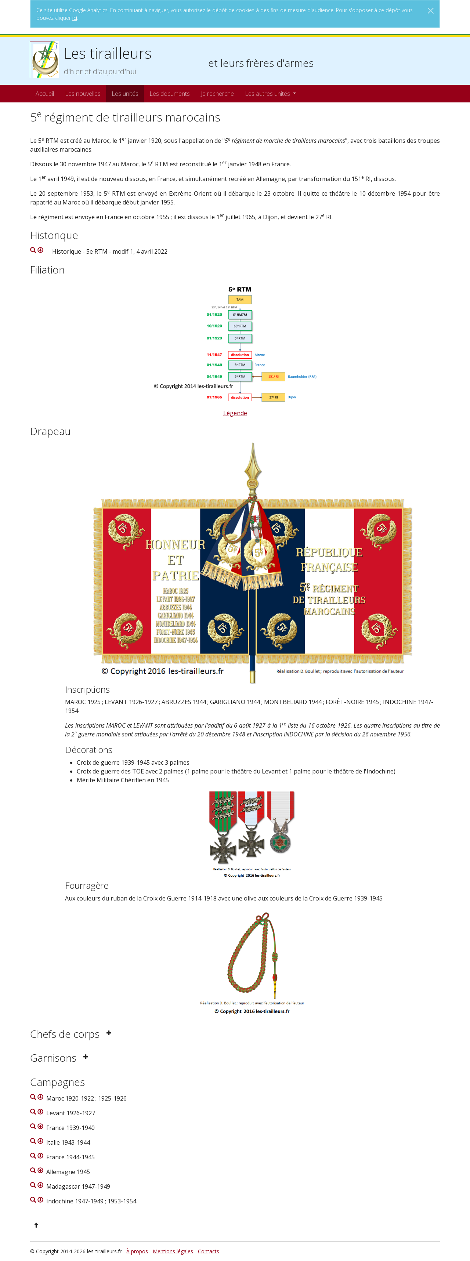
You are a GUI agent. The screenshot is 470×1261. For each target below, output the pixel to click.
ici (74, 17)
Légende (235, 413)
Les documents (169, 94)
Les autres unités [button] (268, 94)
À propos (137, 1251)
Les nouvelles (83, 94)
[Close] (431, 10)
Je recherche (217, 94)
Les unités (125, 94)
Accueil (45, 94)
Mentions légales (173, 1251)
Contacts (208, 1251)
